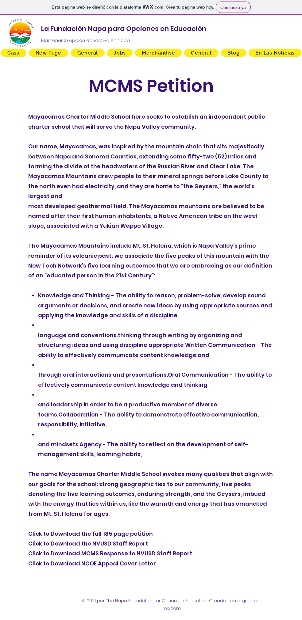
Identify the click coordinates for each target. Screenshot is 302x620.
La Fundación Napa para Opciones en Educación (123, 28)
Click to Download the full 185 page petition (90, 534)
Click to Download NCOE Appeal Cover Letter (92, 563)
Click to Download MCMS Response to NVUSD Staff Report (110, 553)
